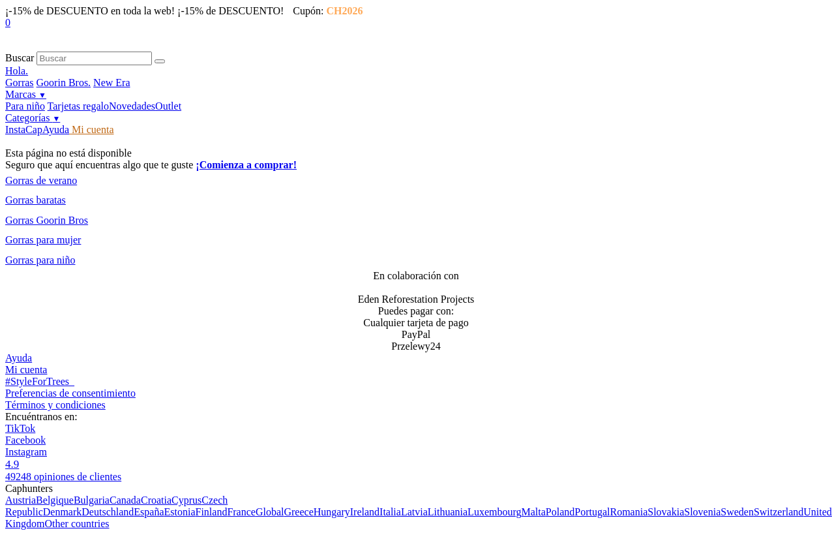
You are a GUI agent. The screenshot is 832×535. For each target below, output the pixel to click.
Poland (560, 511)
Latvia (414, 511)
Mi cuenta (91, 129)
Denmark (62, 511)
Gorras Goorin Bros (46, 220)
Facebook (25, 440)
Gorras (19, 82)
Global (270, 511)
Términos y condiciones (55, 404)
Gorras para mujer (43, 239)
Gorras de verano (41, 180)
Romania (628, 511)
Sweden (737, 511)
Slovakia (665, 511)
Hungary (332, 511)
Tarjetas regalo (78, 106)
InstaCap (23, 129)
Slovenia (702, 511)
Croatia (156, 500)
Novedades (132, 106)
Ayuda (55, 129)
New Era (111, 82)
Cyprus (186, 500)
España (149, 511)
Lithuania (448, 511)
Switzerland (778, 511)
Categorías (32, 117)
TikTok (20, 428)
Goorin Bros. (64, 82)
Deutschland (108, 511)
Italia (390, 511)
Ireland (364, 511)
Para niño (25, 106)
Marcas (25, 94)
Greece (298, 511)
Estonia (179, 511)
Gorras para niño (40, 260)
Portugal (592, 511)
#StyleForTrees (39, 381)
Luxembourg (494, 511)
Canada (125, 500)
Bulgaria (92, 500)
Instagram (26, 451)
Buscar (19, 57)
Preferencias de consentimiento (70, 393)
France (241, 511)
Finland (211, 511)
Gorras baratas (35, 200)
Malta (533, 511)
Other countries (76, 523)
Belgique (55, 500)
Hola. (16, 70)
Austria (20, 500)
